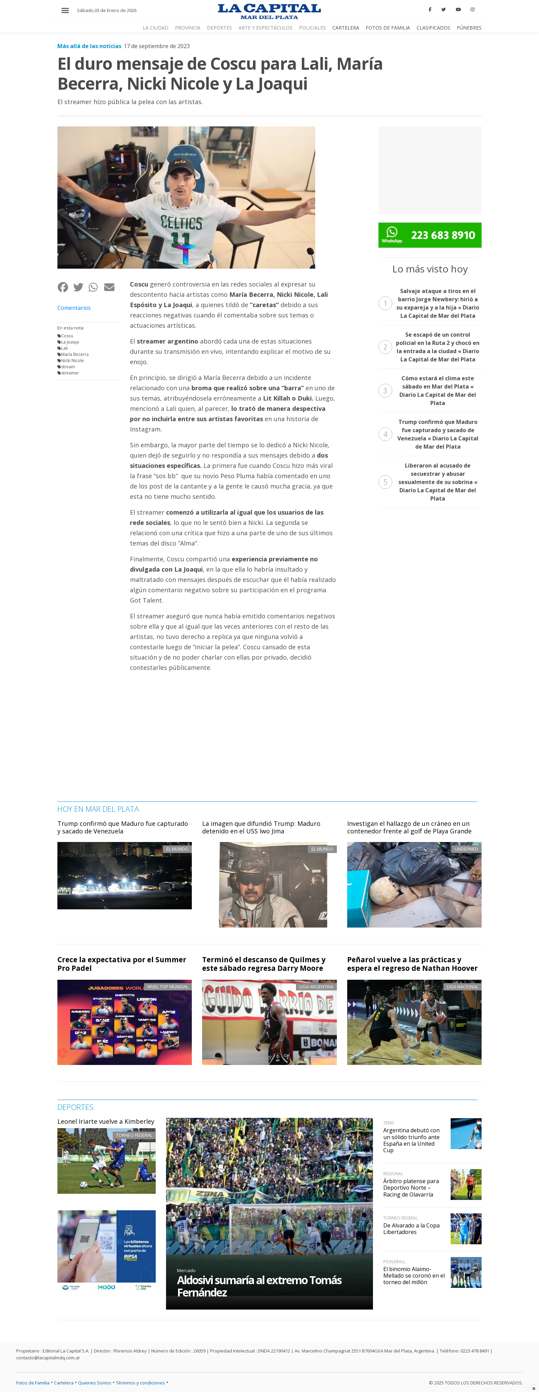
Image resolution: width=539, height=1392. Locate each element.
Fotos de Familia (33, 1383)
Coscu (67, 336)
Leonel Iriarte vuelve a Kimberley (105, 1121)
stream (68, 367)
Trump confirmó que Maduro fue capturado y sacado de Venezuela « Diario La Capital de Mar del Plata (428, 434)
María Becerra (75, 354)
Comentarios (74, 308)
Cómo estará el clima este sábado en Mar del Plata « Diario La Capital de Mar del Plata (427, 390)
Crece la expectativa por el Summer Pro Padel (121, 964)
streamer (70, 373)
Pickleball (394, 1262)
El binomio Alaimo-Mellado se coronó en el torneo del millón (414, 1275)
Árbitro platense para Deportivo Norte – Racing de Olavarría (411, 1187)
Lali (64, 348)
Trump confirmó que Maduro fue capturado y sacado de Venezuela (122, 827)
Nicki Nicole (72, 360)
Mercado (186, 1270)
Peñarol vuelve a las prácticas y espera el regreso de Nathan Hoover (412, 964)
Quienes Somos (94, 1383)
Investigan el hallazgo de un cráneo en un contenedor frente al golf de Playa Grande (409, 827)
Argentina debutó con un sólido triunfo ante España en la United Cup (411, 1140)
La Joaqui (70, 342)
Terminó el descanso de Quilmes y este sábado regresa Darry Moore (264, 964)
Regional (393, 1174)
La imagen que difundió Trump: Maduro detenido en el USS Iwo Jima (261, 827)
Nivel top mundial (167, 987)
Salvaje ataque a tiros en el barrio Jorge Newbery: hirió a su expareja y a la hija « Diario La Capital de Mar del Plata (429, 303)
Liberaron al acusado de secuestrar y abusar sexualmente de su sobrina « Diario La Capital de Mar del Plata (427, 482)
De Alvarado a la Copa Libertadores (411, 1229)
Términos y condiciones (140, 1383)
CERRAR (510, 15)
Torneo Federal (134, 1135)
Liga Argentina (316, 987)
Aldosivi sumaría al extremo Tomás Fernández (259, 1286)
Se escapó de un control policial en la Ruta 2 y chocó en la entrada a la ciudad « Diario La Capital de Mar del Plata (429, 347)
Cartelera (64, 1383)
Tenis (388, 1123)
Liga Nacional (462, 987)
